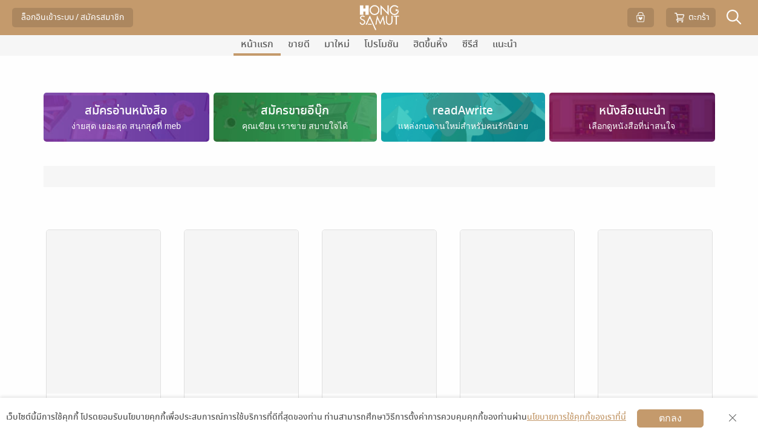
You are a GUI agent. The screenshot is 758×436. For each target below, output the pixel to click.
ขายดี (299, 44)
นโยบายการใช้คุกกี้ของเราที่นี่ (576, 417)
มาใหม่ (337, 44)
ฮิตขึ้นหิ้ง (430, 44)
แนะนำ (504, 44)
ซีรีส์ (470, 44)
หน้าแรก (257, 44)
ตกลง (670, 418)
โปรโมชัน (381, 44)
